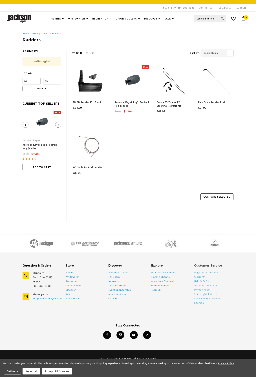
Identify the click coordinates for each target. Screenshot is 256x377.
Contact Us (206, 8)
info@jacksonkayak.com (47, 298)
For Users (114, 276)
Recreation (100, 18)
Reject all (31, 371)
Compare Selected (217, 196)
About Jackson (117, 294)
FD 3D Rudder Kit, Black (87, 102)
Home (26, 33)
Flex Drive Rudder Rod (211, 102)
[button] (42, 73)
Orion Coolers (126, 18)
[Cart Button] (243, 18)
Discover (150, 18)
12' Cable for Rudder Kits (87, 167)
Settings (12, 371)
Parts (45, 33)
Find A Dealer (224, 8)
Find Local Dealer (118, 272)
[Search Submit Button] (222, 18)
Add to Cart (42, 167)
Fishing (55, 18)
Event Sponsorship (119, 289)
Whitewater (76, 18)
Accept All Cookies (57, 371)
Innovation (114, 281)
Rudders (56, 33)
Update (42, 88)
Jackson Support (118, 285)
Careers (113, 298)
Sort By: (195, 53)
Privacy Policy (226, 363)
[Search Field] (210, 18)
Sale (167, 18)
